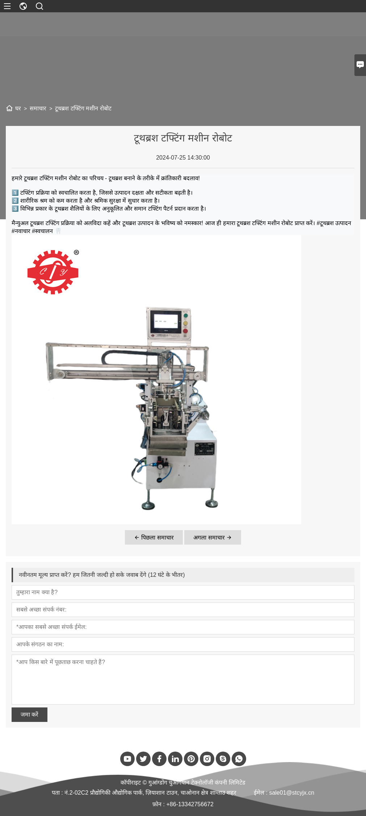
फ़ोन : (159, 804)
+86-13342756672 (189, 804)
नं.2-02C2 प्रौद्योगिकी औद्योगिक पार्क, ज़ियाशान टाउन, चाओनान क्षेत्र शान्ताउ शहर (150, 793)
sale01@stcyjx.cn (291, 793)
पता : (58, 793)
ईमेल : (261, 793)
